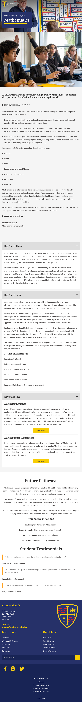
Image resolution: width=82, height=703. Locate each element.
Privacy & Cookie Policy (41, 686)
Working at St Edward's (10, 642)
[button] (77, 658)
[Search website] (41, 658)
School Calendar (48, 642)
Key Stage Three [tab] (14, 246)
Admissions (6, 645)
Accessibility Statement (41, 689)
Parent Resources (49, 648)
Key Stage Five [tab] (12, 397)
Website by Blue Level (41, 692)
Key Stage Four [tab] (13, 295)
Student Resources (49, 652)
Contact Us (6, 652)
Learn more (41, 430)
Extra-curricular (48, 645)
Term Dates (47, 639)
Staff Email (41, 699)
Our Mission (6, 639)
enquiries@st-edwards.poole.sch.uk (15, 628)
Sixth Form (6, 648)
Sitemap (41, 683)
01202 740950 (7, 625)
